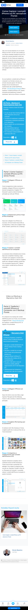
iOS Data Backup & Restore (14, 88)
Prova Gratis (13, 27)
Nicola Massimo (10, 41)
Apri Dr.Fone (14, 608)
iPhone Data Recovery (18, 320)
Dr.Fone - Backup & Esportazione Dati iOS (12, 104)
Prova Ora (9, 142)
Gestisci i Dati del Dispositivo (13, 560)
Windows (12, 137)
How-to (4, 560)
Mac (15, 137)
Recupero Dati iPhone (13, 334)
